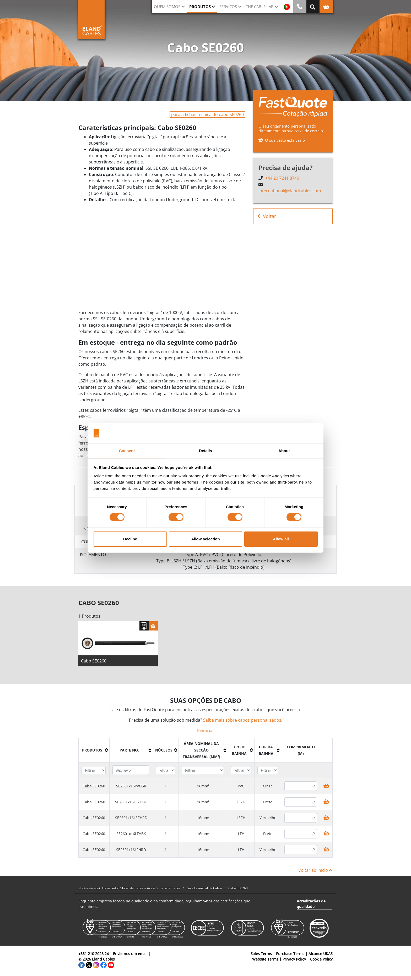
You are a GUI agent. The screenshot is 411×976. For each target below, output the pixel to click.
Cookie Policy (321, 960)
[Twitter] (89, 965)
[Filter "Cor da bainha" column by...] (267, 771)
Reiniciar (205, 731)
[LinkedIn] (81, 965)
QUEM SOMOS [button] (167, 6)
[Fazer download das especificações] (144, 627)
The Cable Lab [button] (260, 6)
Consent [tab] (127, 450)
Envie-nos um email (130, 954)
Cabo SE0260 (93, 662)
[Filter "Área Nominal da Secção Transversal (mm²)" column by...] (203, 771)
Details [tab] (205, 450)
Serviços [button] (228, 6)
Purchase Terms (290, 954)
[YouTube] (111, 965)
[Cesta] (153, 627)
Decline (130, 539)
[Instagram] (96, 965)
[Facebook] (103, 965)
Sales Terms (261, 954)
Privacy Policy (294, 960)
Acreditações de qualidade (311, 905)
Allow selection (205, 539)
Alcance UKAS (321, 954)
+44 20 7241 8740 (282, 178)
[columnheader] (94, 751)
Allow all (281, 539)
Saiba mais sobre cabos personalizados (242, 721)
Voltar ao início (315, 871)
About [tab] (284, 450)
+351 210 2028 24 (93, 954)
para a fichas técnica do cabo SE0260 (207, 114)
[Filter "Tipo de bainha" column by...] (241, 771)
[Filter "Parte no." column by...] (130, 771)
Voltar (266, 216)
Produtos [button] (200, 6)
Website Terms (265, 960)
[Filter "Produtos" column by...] (94, 771)
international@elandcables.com (289, 191)
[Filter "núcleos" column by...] (165, 771)
